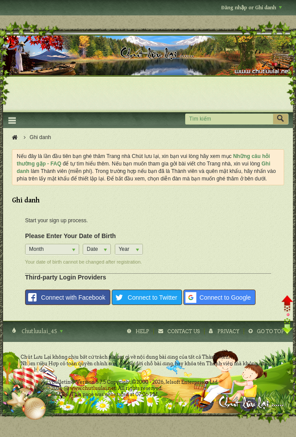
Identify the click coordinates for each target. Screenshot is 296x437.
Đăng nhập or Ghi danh (251, 8)
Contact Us (184, 331)
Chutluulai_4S (41, 331)
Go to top (270, 331)
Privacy (228, 331)
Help (142, 331)
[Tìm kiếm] (229, 119)
